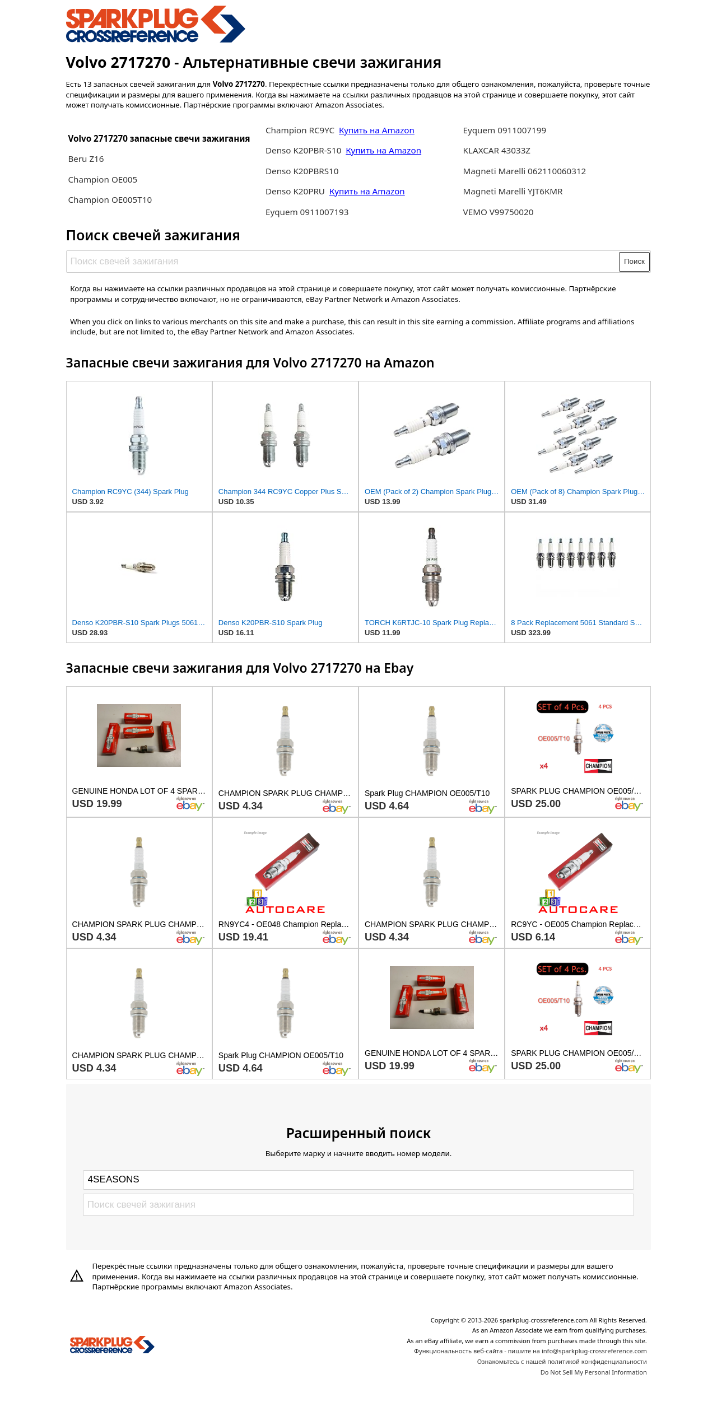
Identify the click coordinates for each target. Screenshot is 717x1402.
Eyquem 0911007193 (307, 211)
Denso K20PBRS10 (302, 170)
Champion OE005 (102, 179)
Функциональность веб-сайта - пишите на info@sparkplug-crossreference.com (530, 1351)
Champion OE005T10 (110, 199)
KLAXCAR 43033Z (496, 150)
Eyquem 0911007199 (505, 130)
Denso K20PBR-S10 (303, 150)
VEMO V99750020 (498, 211)
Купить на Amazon (377, 130)
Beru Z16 (86, 158)
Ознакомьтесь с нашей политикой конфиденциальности (562, 1361)
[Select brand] (358, 1179)
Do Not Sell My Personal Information (594, 1372)
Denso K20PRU (296, 191)
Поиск (634, 261)
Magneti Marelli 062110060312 (524, 170)
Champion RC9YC (301, 130)
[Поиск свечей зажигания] (343, 261)
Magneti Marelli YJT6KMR (513, 191)
